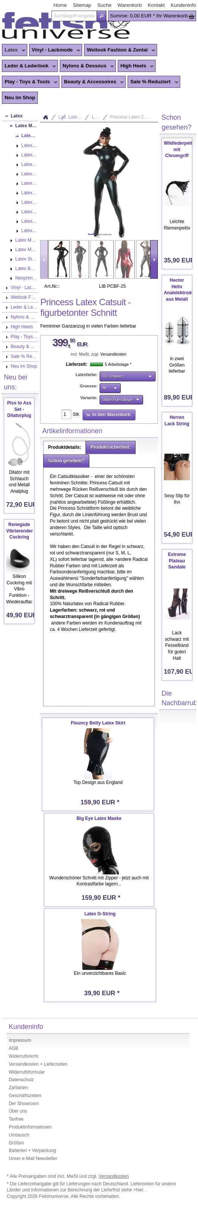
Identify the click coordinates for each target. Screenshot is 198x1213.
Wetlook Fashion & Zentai (119, 50)
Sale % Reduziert (153, 82)
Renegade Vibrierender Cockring (19, 531)
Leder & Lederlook (29, 66)
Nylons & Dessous (87, 66)
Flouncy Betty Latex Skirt (98, 723)
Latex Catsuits (100, 117)
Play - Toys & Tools (30, 82)
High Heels (136, 66)
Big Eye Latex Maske (99, 818)
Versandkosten (113, 354)
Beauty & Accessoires (92, 82)
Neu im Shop (20, 97)
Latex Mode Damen (78, 117)
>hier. (139, 1190)
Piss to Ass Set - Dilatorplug (19, 409)
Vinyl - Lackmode (54, 50)
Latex (13, 50)
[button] (101, 16)
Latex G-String (100, 913)
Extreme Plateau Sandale (177, 561)
